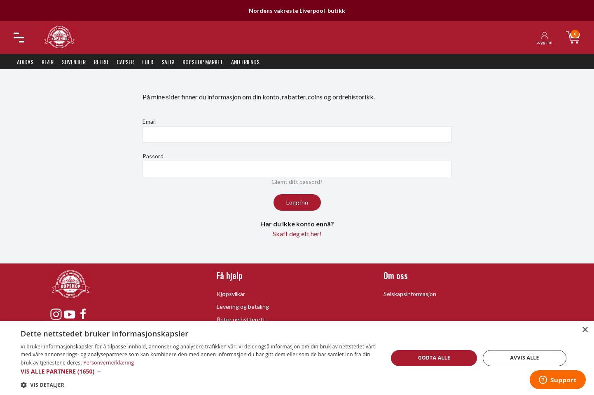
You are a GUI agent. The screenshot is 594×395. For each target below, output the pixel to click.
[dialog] (297, 358)
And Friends (245, 61)
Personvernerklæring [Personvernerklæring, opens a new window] (108, 362)
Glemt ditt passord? (297, 181)
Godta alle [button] (434, 357)
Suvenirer (74, 61)
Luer (147, 61)
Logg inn (297, 202)
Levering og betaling (243, 306)
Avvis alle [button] (524, 357)
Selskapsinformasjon (410, 293)
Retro (101, 61)
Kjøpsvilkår (231, 293)
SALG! (167, 61)
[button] (199, 371)
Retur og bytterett (241, 319)
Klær (48, 61)
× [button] (585, 330)
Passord (153, 156)
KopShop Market (202, 61)
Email (149, 121)
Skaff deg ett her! (297, 233)
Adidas (25, 61)
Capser (125, 61)
